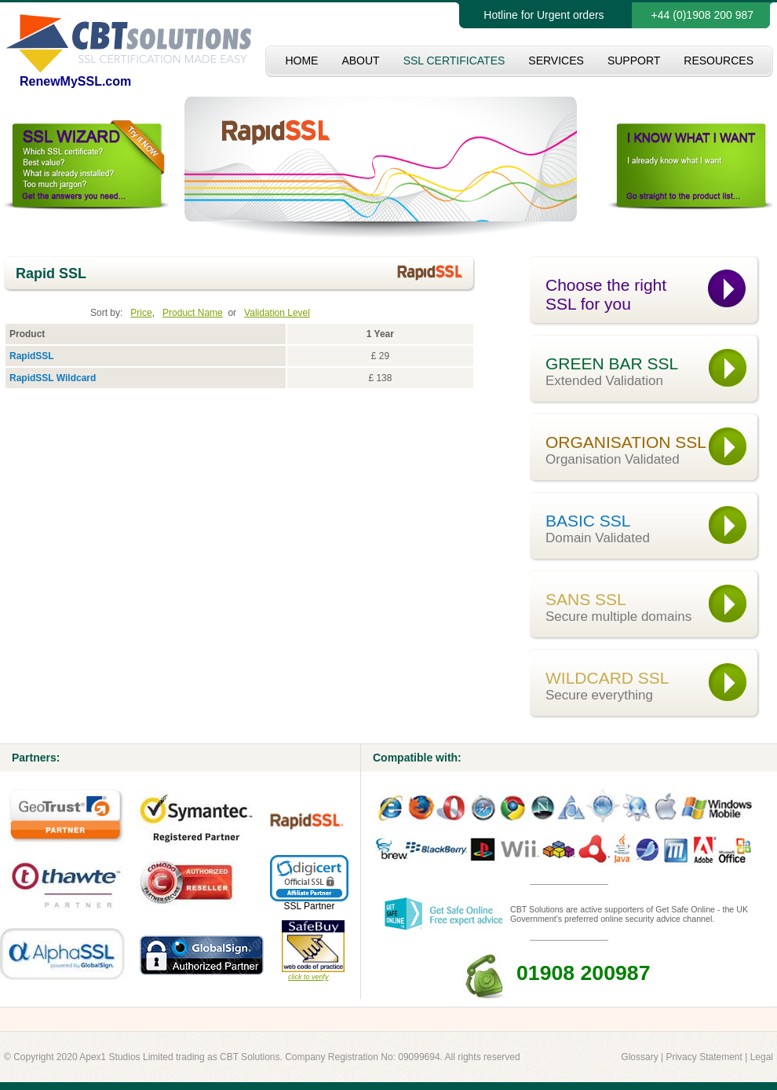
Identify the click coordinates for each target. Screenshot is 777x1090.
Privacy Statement (704, 1056)
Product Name (192, 312)
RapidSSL (31, 355)
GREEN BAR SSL (653, 371)
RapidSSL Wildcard (52, 378)
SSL (292, 906)
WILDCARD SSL (653, 686)
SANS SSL (653, 607)
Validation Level (277, 312)
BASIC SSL (653, 529)
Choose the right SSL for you (605, 294)
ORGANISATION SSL (653, 450)
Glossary (639, 1056)
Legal (761, 1056)
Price (140, 312)
